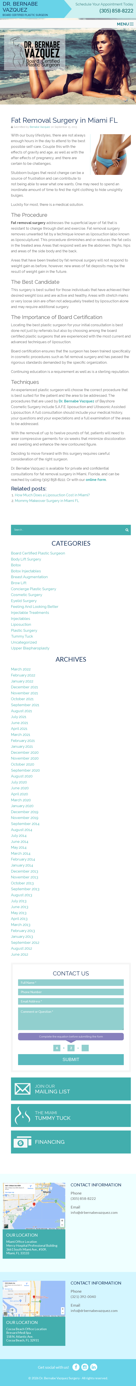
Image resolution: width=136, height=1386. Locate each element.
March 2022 (21, 669)
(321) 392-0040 (83, 1296)
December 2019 (24, 812)
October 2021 (22, 699)
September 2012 (25, 942)
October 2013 (22, 883)
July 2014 (19, 835)
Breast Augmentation (29, 577)
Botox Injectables (26, 571)
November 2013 (24, 877)
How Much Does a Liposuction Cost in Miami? (52, 495)
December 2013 (24, 871)
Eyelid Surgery (24, 600)
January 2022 (22, 681)
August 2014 (21, 829)
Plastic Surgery (24, 630)
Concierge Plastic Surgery (33, 589)
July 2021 (18, 716)
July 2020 (19, 782)
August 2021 (21, 711)
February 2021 (23, 740)
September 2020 (25, 770)
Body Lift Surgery (26, 559)
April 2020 (19, 794)
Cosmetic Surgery (26, 594)
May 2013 (18, 913)
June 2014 (19, 841)
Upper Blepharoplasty (30, 648)
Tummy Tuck (22, 636)
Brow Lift (18, 583)
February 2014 (23, 859)
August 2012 (21, 948)
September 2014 (25, 823)
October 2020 (22, 764)
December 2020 (25, 752)
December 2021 (24, 687)
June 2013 (19, 907)
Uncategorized (24, 642)
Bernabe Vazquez (40, 127)
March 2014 (20, 853)
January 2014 (22, 865)
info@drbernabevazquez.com (94, 1212)
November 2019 (24, 817)
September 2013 (25, 889)
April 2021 (19, 728)
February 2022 (23, 675)
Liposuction (21, 624)
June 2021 (19, 722)
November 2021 (24, 693)
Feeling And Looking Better (34, 606)
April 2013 (19, 918)
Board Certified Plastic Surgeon (38, 553)
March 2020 (21, 800)
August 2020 (22, 776)
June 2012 (19, 954)
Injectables (20, 618)
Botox (16, 565)
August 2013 (21, 895)
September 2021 (25, 705)
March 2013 (20, 924)
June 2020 (20, 788)
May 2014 (19, 847)
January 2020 (22, 806)
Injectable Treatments (30, 612)
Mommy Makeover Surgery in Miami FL (47, 501)
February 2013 (23, 930)
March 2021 (20, 734)
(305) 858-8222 (116, 11)
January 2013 (22, 936)
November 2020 (25, 758)
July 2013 (18, 901)
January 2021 (22, 746)
